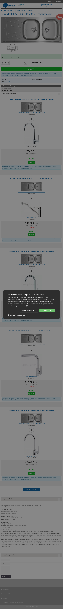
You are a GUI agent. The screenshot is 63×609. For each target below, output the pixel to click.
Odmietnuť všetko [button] (28, 310)
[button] (17, 315)
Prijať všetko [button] (47, 310)
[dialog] (31, 304)
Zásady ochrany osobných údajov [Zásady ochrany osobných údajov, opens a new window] (23, 306)
